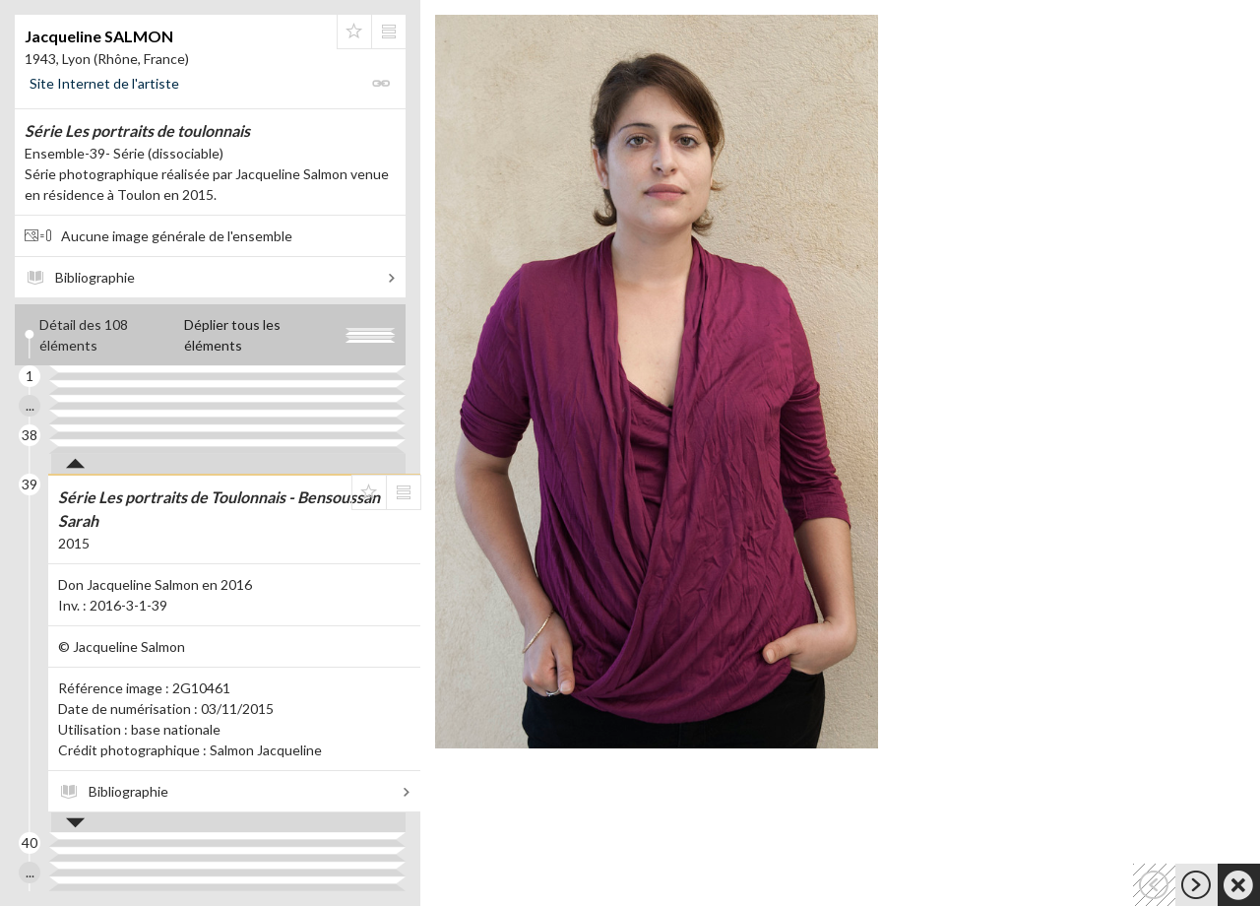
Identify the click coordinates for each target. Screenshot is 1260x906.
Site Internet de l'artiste (104, 83)
